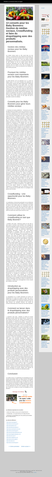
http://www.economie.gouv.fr (12, 423)
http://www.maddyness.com (12, 437)
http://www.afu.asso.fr (11, 435)
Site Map (35, 472)
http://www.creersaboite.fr (12, 422)
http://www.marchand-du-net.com (13, 429)
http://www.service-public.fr (12, 439)
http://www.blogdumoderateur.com (14, 434)
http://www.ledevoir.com (11, 425)
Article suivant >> (25, 446)
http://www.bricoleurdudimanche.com (14, 432)
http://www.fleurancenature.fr (12, 427)
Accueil (42, 8)
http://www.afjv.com (11, 440)
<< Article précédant (14, 446)
